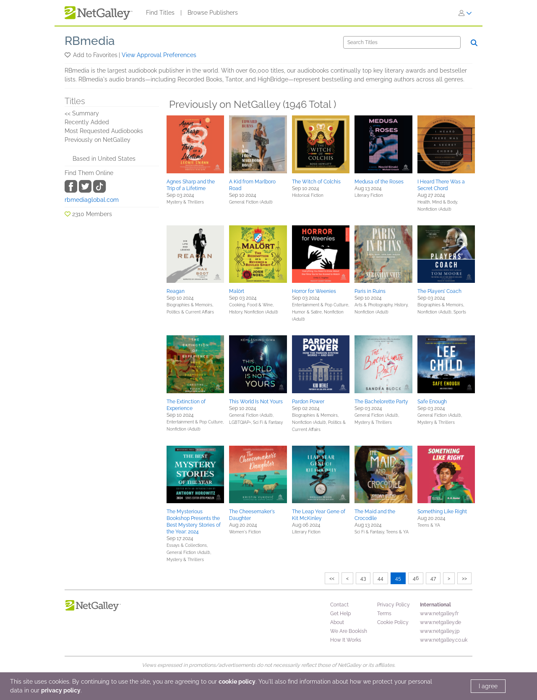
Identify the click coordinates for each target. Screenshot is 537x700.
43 (363, 578)
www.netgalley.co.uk (443, 640)
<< (331, 578)
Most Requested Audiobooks (104, 131)
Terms (384, 613)
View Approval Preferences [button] (159, 55)
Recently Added (87, 122)
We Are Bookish (348, 631)
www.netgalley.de (440, 622)
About (337, 622)
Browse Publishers (213, 12)
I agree (488, 686)
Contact (339, 605)
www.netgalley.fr (439, 613)
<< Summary (82, 113)
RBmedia (90, 41)
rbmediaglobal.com (92, 199)
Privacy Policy (393, 605)
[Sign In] (465, 13)
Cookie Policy (393, 622)
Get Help (340, 613)
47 (433, 578)
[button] (68, 55)
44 (380, 578)
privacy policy (61, 690)
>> (464, 578)
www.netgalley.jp (439, 631)
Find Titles (160, 12)
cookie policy (237, 681)
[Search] (402, 42)
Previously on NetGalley (97, 139)
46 (416, 578)
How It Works (345, 640)
